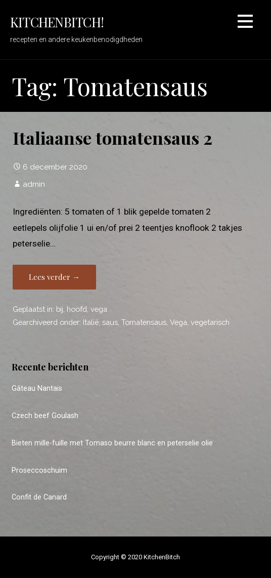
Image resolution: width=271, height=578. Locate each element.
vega (99, 309)
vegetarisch (210, 322)
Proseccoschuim (39, 470)
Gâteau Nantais (37, 388)
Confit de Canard (39, 497)
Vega (178, 322)
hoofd (77, 309)
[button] (245, 23)
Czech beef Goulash (45, 415)
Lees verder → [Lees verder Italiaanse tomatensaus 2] (54, 277)
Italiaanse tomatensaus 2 (112, 137)
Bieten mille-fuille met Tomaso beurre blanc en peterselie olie (112, 443)
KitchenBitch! (57, 21)
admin (34, 184)
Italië (91, 322)
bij (59, 309)
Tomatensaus (143, 322)
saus (110, 322)
